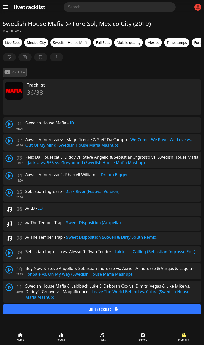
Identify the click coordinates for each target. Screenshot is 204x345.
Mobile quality (128, 42)
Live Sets (12, 42)
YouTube (14, 72)
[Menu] (5, 7)
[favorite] (9, 57)
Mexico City (36, 42)
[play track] (9, 124)
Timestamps (177, 42)
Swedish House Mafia (71, 42)
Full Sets (103, 42)
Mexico (153, 42)
